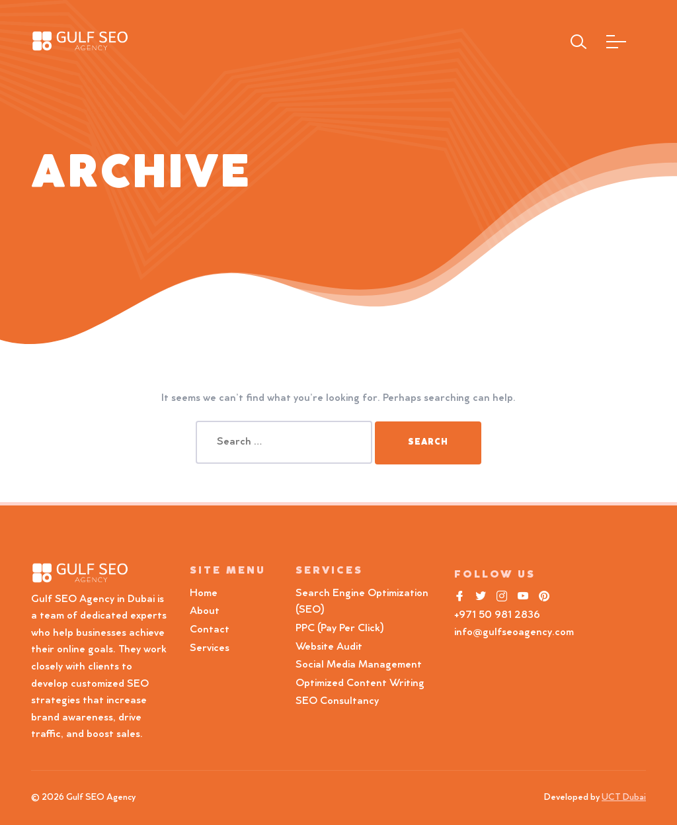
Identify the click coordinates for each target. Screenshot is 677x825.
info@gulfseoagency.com (514, 632)
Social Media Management (359, 665)
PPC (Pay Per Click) (340, 628)
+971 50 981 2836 (497, 615)
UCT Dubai (624, 798)
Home (204, 593)
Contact (209, 630)
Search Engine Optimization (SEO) (362, 602)
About (204, 611)
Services (209, 648)
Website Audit (332, 647)
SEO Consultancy (337, 701)
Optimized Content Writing (360, 683)
